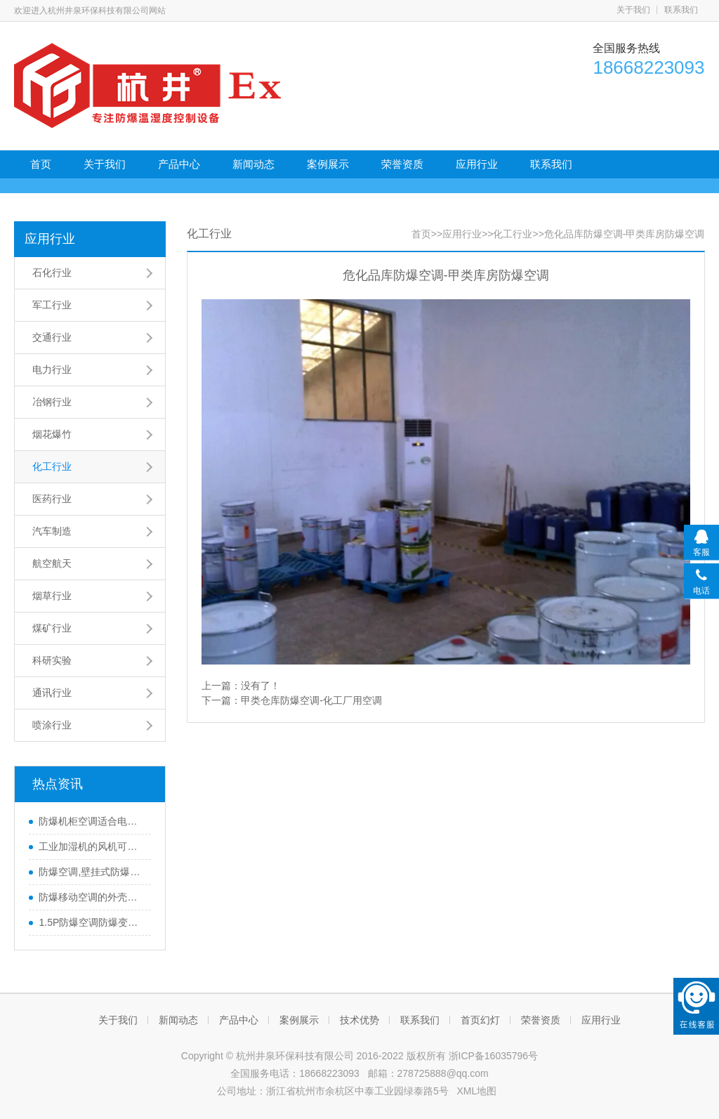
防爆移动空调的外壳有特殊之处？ (91, 897)
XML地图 (476, 1091)
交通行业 (52, 337)
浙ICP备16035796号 (494, 1055)
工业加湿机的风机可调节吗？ (91, 846)
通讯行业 (52, 692)
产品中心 (179, 164)
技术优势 (359, 1020)
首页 (40, 164)
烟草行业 (52, 595)
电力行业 (52, 369)
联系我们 (681, 10)
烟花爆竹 (52, 434)
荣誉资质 (402, 164)
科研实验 (52, 660)
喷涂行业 (52, 725)
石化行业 (52, 272)
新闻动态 (253, 164)
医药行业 (52, 498)
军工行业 (52, 304)
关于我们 (633, 10)
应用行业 (477, 164)
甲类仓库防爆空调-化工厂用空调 (311, 700)
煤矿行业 (52, 628)
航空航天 (52, 563)
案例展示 (328, 164)
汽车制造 (52, 531)
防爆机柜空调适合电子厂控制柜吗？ (91, 821)
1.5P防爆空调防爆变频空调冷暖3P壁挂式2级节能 (91, 922)
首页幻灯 (480, 1020)
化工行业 (52, 466)
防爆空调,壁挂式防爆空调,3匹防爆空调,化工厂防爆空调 (91, 871)
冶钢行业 (52, 401)
